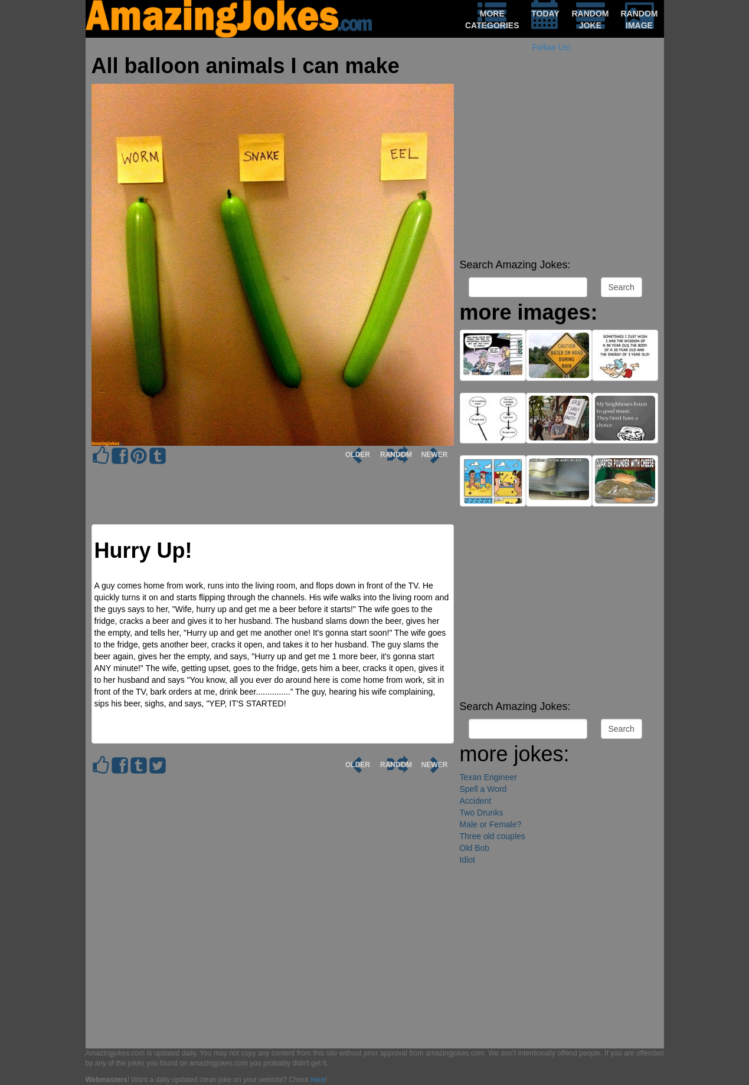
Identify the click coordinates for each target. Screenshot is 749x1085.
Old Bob (475, 848)
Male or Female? (491, 824)
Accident (476, 800)
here (318, 1080)
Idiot (467, 859)
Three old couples (492, 836)
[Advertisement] (559, 171)
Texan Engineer (488, 777)
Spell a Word (483, 789)
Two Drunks (481, 812)
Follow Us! (551, 47)
